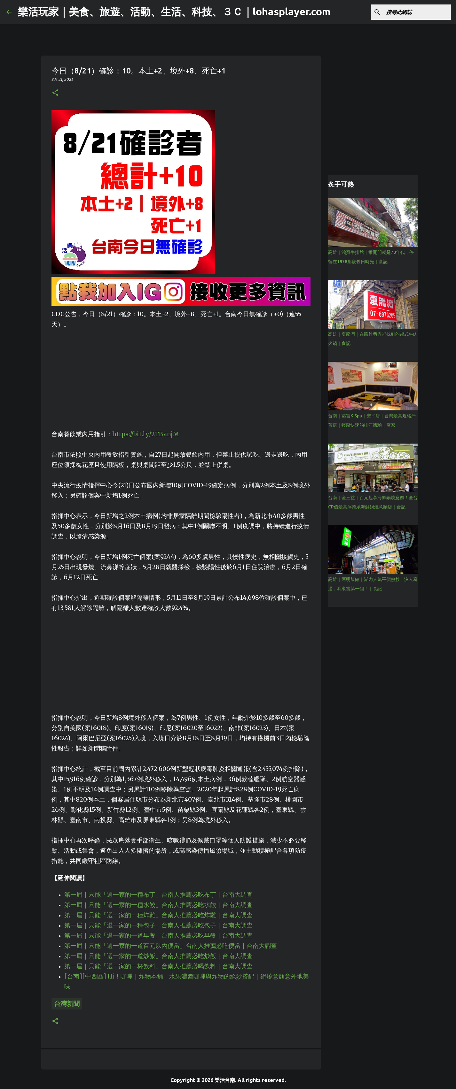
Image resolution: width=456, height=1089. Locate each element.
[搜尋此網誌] (417, 12)
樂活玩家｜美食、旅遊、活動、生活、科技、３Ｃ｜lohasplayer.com (174, 11)
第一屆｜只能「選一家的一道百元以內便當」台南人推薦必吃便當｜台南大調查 (170, 945)
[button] (55, 93)
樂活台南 (225, 1080)
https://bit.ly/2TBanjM (145, 434)
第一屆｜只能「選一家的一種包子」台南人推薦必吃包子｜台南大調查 (158, 925)
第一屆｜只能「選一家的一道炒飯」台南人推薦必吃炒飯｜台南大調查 (158, 956)
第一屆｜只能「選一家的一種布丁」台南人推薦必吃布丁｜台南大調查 (158, 894)
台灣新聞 (67, 1003)
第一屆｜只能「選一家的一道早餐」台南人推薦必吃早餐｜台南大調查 (158, 935)
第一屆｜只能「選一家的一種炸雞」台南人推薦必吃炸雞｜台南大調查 (158, 915)
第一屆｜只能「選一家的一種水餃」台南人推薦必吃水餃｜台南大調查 (158, 905)
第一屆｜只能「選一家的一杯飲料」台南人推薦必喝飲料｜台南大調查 (158, 966)
